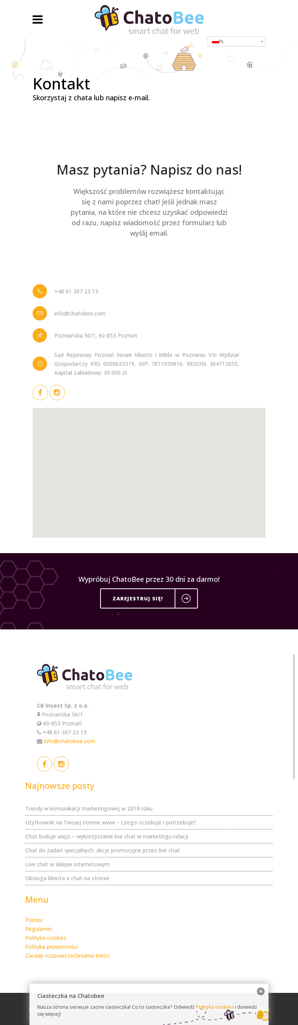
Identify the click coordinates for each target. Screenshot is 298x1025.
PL (218, 41)
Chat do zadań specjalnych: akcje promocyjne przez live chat (102, 850)
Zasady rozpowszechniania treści (67, 955)
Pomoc (34, 920)
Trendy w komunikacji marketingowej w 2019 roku (88, 808)
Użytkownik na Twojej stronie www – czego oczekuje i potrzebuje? (110, 822)
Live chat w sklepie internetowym (67, 864)
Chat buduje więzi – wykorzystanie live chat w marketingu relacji (106, 836)
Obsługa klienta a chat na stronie (67, 878)
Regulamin (38, 928)
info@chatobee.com (69, 741)
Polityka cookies (45, 937)
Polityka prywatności (51, 946)
